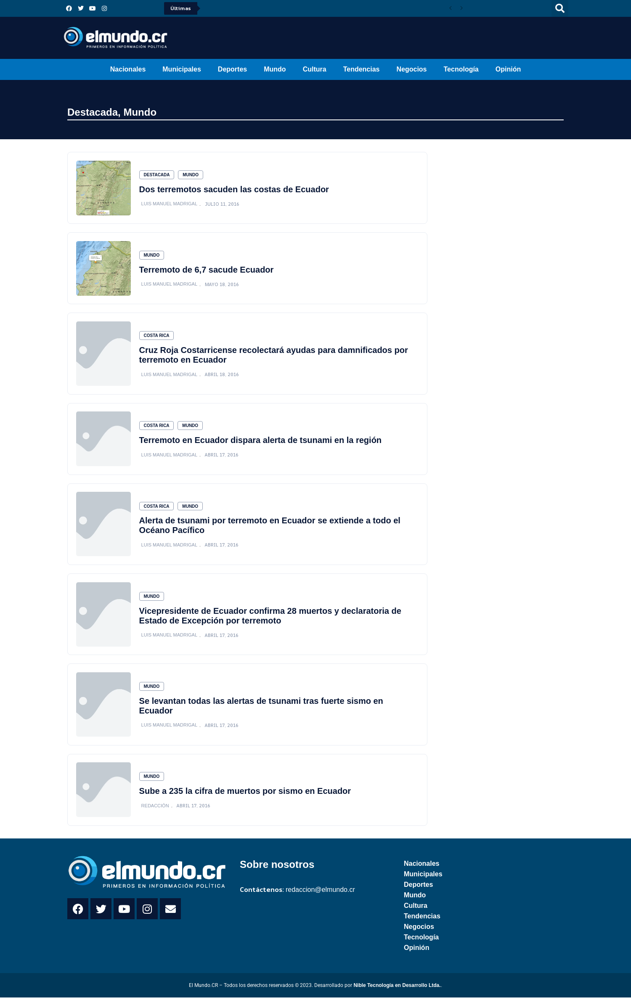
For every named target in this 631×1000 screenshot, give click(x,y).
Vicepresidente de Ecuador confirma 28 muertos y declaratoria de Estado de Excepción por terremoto (270, 617)
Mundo (275, 69)
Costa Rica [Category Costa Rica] (157, 336)
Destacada (92, 112)
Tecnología (461, 69)
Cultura (314, 69)
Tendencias (361, 69)
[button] (559, 8)
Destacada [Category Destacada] (157, 174)
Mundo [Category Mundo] (191, 174)
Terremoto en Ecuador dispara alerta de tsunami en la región (260, 441)
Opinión (508, 69)
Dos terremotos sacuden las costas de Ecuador (234, 189)
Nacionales (128, 69)
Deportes (232, 69)
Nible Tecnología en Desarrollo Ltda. (396, 988)
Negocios (411, 69)
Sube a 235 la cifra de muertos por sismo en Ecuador (245, 793)
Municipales (181, 69)
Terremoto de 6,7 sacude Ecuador (206, 270)
